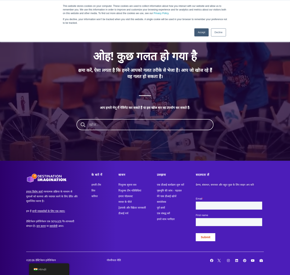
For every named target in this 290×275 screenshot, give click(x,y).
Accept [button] (201, 32)
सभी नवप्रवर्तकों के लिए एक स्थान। (48, 211)
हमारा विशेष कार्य (34, 191)
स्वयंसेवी (53, 226)
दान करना (41, 226)
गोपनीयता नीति (114, 260)
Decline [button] (218, 32)
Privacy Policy (161, 13)
